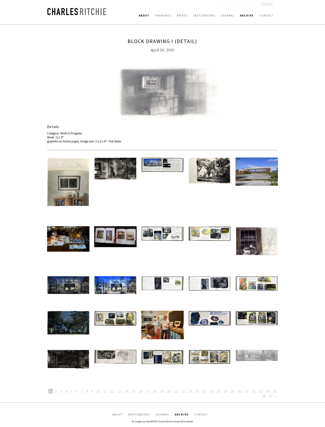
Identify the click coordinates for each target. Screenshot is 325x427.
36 (264, 396)
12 (112, 391)
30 (239, 391)
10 (98, 391)
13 (119, 391)
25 (204, 391)
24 (197, 391)
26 (211, 391)
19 (162, 391)
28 (225, 391)
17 (148, 391)
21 (176, 391)
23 (190, 391)
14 (126, 391)
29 (232, 391)
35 (275, 391)
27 (218, 391)
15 (133, 391)
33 (261, 391)
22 (183, 391)
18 (155, 391)
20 (169, 391)
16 (140, 391)
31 (246, 391)
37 (271, 396)
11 (105, 391)
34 (268, 391)
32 (254, 391)
